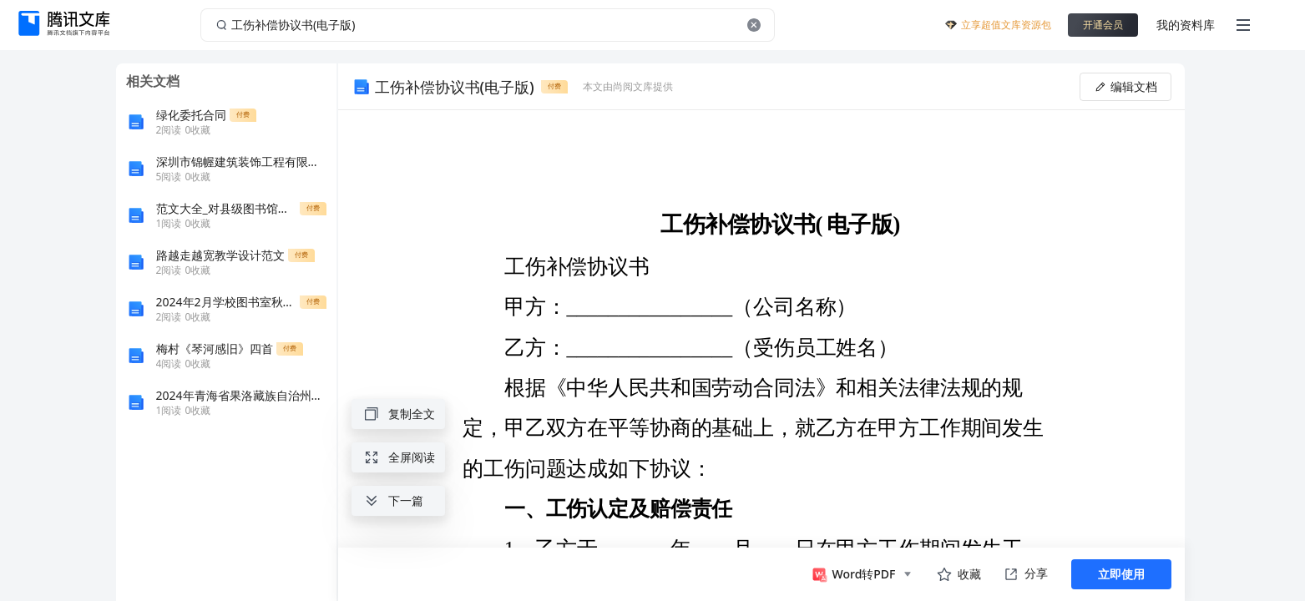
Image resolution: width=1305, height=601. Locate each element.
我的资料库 (1185, 25)
